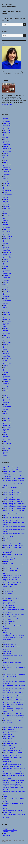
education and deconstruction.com (9, 5)
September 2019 (7, 257)
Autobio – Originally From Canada (11, 496)
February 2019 (6, 270)
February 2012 (6, 418)
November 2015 (7, 339)
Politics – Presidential (8, 740)
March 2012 (6, 416)
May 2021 (5, 222)
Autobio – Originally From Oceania (12, 505)
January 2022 (6, 208)
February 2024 (7, 164)
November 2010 (7, 445)
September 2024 (7, 151)
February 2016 (6, 333)
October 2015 (6, 340)
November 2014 (7, 360)
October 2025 (6, 128)
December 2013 (7, 379)
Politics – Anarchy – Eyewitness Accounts (13, 727)
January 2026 (6, 123)
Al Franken (6, 828)
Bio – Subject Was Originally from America (13, 519)
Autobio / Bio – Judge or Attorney (11, 513)
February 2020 (7, 249)
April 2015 (5, 351)
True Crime (6, 801)
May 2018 (5, 286)
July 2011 (5, 431)
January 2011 (6, 441)
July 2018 (5, 282)
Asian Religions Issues (8, 489)
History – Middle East (8, 605)
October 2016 (6, 319)
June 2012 (5, 411)
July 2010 (5, 452)
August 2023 (6, 174)
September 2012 (7, 406)
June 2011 (5, 432)
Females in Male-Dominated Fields (12, 582)
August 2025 (6, 132)
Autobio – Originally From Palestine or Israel (14, 506)
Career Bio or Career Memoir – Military (13, 543)
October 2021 (6, 213)
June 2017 (5, 305)
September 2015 (7, 342)
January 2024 (6, 165)
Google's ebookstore (7, 104)
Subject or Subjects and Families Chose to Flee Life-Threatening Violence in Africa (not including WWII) (14, 777)
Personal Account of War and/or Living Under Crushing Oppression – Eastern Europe (13, 709)
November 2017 (7, 296)
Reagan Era (6, 759)
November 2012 (7, 402)
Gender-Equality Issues (9, 588)
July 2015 (5, 346)
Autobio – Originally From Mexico (11, 499)
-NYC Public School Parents (10, 829)
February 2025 (7, 143)
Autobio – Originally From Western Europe (14, 512)
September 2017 (7, 300)
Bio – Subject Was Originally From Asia (13, 520)
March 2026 (6, 120)
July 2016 (5, 325)
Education (5, 573)
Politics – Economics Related (10, 731)
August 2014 (6, 365)
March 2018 (6, 289)
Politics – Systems (8, 741)
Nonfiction (6, 660)
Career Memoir (7, 552)
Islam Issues (6, 641)
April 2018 (5, 287)
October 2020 (6, 234)
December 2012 (7, 400)
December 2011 (7, 422)
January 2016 (6, 335)
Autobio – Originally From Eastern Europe (13, 497)
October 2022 (6, 192)
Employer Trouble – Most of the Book (12, 575)
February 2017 (6, 312)
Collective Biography (8, 563)
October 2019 (6, 256)
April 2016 (5, 330)
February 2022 (7, 206)
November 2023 (7, 169)
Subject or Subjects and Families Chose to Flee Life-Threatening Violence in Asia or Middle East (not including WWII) (13, 782)
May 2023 (5, 180)
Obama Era (6, 664)
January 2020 (6, 250)
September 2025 (7, 130)
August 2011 (6, 429)
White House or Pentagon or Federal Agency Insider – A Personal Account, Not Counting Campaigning (14, 816)
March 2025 (6, 141)
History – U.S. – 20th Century (10, 616)
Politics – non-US (7, 738)
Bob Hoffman (6, 835)
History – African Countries (10, 589)
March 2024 (6, 162)
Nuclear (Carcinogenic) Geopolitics (12, 662)
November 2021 (7, 211)
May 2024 (5, 158)
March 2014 (6, 374)
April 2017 (5, 309)
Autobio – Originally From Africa (11, 490)
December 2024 (7, 146)
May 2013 (5, 392)
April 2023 (5, 181)
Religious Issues (7, 761)
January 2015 (6, 356)
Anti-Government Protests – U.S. (11, 487)
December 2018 (7, 273)
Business (5, 538)
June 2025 (5, 135)
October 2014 (6, 362)
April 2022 (6, 203)
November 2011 (7, 423)
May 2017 (5, 307)
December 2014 (7, 358)
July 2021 (5, 218)
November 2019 (7, 254)
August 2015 (6, 344)
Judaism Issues (7, 642)
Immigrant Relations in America (11, 634)
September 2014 (7, 363)
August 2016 (6, 323)
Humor (5, 632)
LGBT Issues (6, 648)
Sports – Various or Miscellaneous (11, 766)
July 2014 (5, 367)
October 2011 (6, 425)
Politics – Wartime (8, 745)
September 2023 (7, 173)
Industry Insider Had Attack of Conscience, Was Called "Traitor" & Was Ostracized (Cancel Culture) (14, 637)
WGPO (5, 833)
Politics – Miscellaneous (9, 736)
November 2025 (7, 127)
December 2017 (7, 294)
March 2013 (6, 395)
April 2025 (6, 139)
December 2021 (7, 210)
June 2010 (5, 454)
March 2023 (6, 183)
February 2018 (6, 291)
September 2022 (7, 194)
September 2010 (7, 448)
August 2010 (6, 450)
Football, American (8, 586)
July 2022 (5, 197)
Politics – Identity (7, 734)
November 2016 (7, 317)
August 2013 (6, 386)
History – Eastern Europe (9, 602)
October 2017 (6, 298)
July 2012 (5, 409)
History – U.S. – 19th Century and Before (13, 614)
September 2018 (7, 279)
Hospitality (6, 628)
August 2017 (6, 302)
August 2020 (6, 238)
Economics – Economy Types (10, 568)
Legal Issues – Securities (9, 644)
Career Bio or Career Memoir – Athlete (12, 542)
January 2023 (6, 187)
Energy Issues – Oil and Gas (10, 579)
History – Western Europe (9, 623)
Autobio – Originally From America (12, 492)
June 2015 (5, 347)
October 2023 (6, 171)
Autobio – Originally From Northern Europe (14, 503)
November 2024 (7, 148)
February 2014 (6, 376)
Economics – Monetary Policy (10, 572)
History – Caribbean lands (9, 593)
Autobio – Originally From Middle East (13, 501)
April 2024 (6, 160)
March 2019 (6, 268)
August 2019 (6, 259)
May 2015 (5, 349)
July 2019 (5, 261)
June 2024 (5, 157)
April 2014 (5, 372)
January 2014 (6, 378)
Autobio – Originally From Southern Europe (14, 508)
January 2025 (6, 144)
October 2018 (6, 277)
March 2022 (6, 204)
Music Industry (7, 653)
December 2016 (7, 316)
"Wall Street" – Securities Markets (12, 467)
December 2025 (7, 125)
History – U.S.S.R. (7, 619)
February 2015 (6, 355)
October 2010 (6, 446)
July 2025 (5, 134)
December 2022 (7, 188)
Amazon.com (5, 106)
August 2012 (6, 408)
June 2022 (5, 199)
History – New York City (9, 607)
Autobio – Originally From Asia (11, 494)
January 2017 (6, 314)
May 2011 (5, 434)
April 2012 (5, 415)
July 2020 (5, 240)
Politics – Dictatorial (8, 729)
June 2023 (5, 178)
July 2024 (5, 155)
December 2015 (7, 337)
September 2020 (7, 236)
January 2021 (6, 229)
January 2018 (6, 293)
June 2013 (5, 390)
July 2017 (5, 303)
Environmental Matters (9, 581)
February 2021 (6, 227)
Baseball (5, 515)
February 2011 (6, 439)
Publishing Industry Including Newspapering (14, 755)
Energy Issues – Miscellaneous (11, 577)
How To (5, 630)
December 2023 (7, 167)
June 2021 (5, 220)
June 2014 (5, 369)
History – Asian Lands (8, 591)
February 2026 (7, 121)
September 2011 (7, 427)
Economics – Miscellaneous (10, 570)
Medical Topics (7, 649)
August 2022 (6, 196)
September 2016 (7, 321)
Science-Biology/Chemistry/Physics (12, 764)
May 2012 (5, 413)
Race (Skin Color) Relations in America (12, 757)
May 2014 (5, 370)
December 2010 (7, 443)
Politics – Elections (8, 732)
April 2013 (5, 393)
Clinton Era (6, 561)
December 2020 (7, 231)
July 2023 (5, 176)
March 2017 (6, 310)
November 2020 (7, 233)
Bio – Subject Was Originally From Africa (13, 517)
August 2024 (6, 153)
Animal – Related (7, 482)
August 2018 (6, 280)
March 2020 (6, 247)
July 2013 (5, 388)
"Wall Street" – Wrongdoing (10, 469)
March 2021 (6, 226)
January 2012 (6, 420)
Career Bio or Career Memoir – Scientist (13, 545)
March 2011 (6, 438)
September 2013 (7, 385)
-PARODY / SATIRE (8, 466)
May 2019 (5, 264)
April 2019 (5, 266)
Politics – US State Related (10, 743)
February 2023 (7, 185)
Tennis (5, 796)
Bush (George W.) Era (8, 536)
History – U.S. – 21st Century (10, 618)
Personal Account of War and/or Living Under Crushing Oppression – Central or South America (13, 704)
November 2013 (7, 381)
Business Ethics (7, 540)
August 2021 (6, 217)
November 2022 (7, 190)
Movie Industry (7, 651)
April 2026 (6, 118)
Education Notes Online (9, 831)
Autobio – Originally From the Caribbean (13, 510)
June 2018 (5, 284)
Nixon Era (5, 658)
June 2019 (5, 263)
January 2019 (6, 271)
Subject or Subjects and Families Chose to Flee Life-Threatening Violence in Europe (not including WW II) (13, 787)
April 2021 (5, 224)
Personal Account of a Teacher (10, 665)
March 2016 (6, 332)
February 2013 (6, 397)
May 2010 (5, 455)
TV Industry (6, 808)
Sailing (5, 763)
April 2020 (6, 245)
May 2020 (5, 243)
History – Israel (7, 604)
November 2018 (7, 275)
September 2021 (7, 215)
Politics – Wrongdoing (9, 747)
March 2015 (6, 353)
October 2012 (6, 404)
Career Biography (7, 550)
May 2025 (5, 137)
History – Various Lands (9, 621)
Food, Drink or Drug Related (10, 584)
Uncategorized (7, 812)
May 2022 (5, 201)
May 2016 (5, 328)
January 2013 (6, 399)
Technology (6, 794)
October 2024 (6, 150)
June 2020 (5, 241)
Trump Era (6, 807)
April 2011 (5, 436)
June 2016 (5, 326)
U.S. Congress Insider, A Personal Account (13, 810)
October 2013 (6, 383)
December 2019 (7, 252)
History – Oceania (7, 612)
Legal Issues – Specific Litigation (11, 646)
